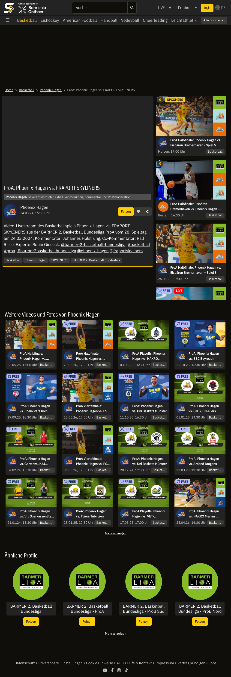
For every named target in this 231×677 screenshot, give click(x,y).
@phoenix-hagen (92, 250)
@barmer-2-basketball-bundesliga (93, 244)
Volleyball (130, 20)
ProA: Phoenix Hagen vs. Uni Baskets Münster (149, 408)
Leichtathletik (184, 20)
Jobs (213, 663)
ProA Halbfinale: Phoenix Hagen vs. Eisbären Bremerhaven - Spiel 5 (195, 142)
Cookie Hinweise (100, 663)
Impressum (165, 663)
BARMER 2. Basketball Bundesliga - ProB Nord (200, 609)
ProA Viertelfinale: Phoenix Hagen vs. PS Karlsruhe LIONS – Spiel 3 (93, 409)
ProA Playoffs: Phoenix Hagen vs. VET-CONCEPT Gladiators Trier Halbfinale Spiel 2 (148, 514)
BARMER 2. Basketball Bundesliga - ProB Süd (144, 609)
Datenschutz (25, 663)
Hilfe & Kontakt (140, 663)
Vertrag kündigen (191, 663)
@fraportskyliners (126, 250)
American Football (80, 20)
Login (207, 7)
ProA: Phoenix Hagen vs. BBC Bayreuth (204, 356)
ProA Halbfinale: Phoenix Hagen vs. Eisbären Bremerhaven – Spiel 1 (92, 356)
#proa (9, 250)
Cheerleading (155, 20)
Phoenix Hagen (51, 90)
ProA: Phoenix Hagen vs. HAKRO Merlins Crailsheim (204, 514)
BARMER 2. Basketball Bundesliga (96, 260)
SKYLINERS (59, 260)
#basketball (139, 244)
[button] (138, 211)
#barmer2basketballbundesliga (46, 250)
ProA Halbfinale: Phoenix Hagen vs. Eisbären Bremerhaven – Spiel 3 (195, 270)
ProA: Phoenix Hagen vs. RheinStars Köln (35, 408)
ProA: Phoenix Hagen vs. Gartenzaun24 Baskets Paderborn (35, 461)
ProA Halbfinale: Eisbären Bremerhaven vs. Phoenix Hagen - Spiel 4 (194, 207)
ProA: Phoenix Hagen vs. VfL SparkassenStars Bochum (37, 514)
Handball (109, 20)
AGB (121, 663)
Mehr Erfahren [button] (180, 7)
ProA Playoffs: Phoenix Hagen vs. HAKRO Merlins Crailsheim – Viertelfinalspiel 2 (148, 356)
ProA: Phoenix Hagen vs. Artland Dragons (204, 461)
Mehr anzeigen (115, 533)
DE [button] (220, 7)
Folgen (126, 211)
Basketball (27, 20)
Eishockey (49, 20)
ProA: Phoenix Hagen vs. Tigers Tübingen (91, 513)
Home (9, 90)
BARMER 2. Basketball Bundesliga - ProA (87, 609)
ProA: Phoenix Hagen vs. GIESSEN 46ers (204, 408)
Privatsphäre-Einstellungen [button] (60, 663)
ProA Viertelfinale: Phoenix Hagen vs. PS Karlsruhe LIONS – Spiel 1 (93, 461)
